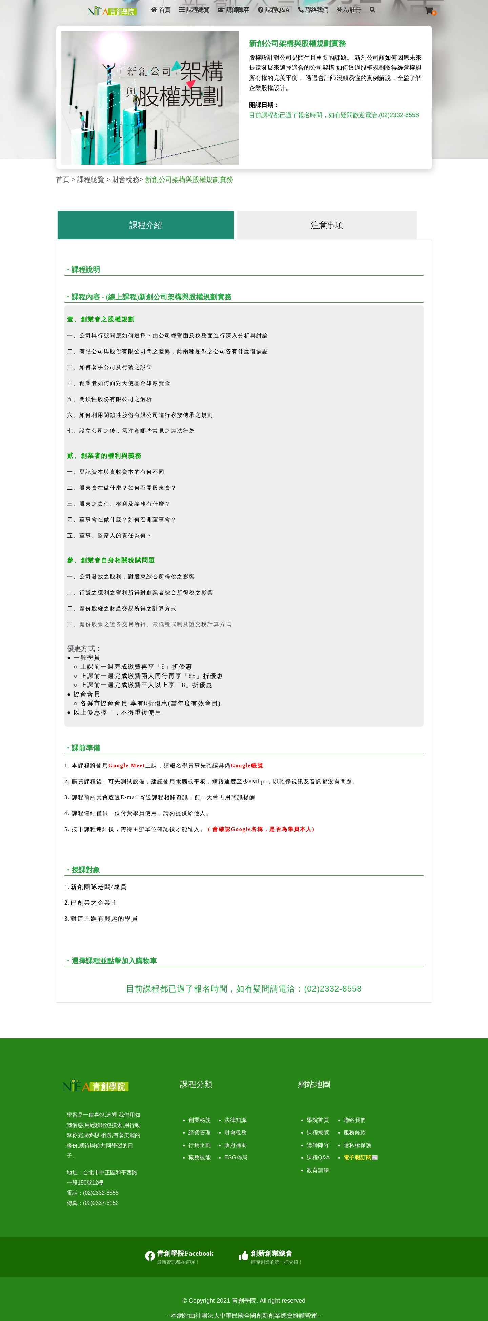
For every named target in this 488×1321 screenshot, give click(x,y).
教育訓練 (318, 1170)
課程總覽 (194, 10)
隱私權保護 (358, 1145)
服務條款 (355, 1132)
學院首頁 (318, 1120)
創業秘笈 (199, 1120)
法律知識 (235, 1120)
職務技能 (199, 1157)
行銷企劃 (199, 1145)
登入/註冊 (349, 10)
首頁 (160, 10)
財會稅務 (125, 179)
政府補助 (235, 1145)
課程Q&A (274, 10)
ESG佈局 (236, 1157)
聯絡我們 (313, 10)
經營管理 (199, 1132)
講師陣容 (233, 10)
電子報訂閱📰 (361, 1157)
